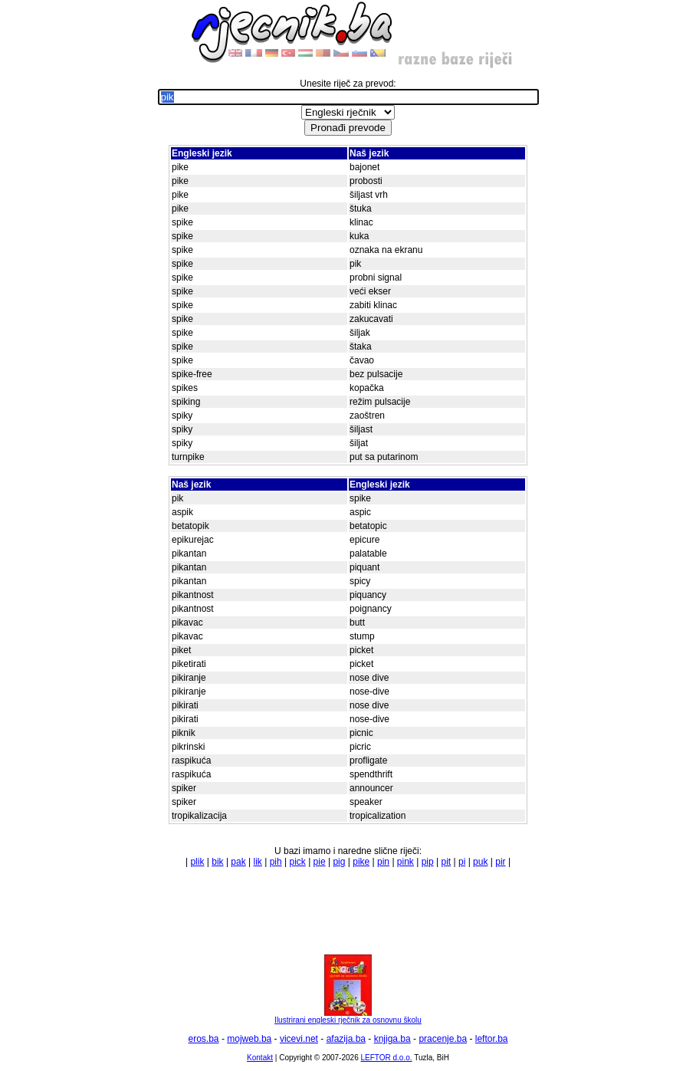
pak (238, 861)
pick (297, 861)
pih (276, 861)
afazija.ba (346, 1038)
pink (405, 861)
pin (383, 861)
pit (446, 861)
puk (480, 861)
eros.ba (204, 1038)
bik (217, 861)
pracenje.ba (443, 1038)
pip (428, 861)
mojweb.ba (249, 1038)
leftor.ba (491, 1038)
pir (500, 861)
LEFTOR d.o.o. (386, 1057)
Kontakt (260, 1057)
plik (197, 861)
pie (320, 861)
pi (461, 861)
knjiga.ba (392, 1038)
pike (361, 861)
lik (258, 861)
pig (339, 861)
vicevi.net (299, 1038)
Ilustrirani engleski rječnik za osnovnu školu (348, 1016)
